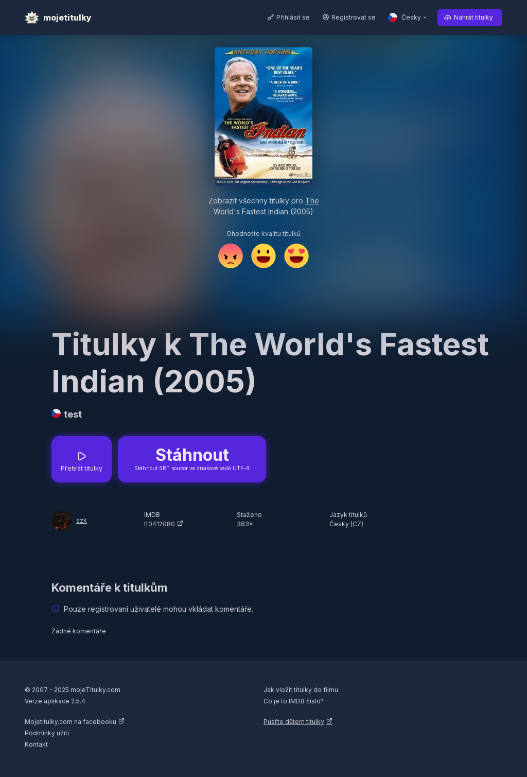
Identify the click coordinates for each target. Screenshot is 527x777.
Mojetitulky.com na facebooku (70, 722)
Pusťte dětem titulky (294, 722)
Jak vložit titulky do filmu (301, 690)
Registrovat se (353, 17)
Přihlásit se (293, 17)
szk (81, 520)
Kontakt (36, 744)
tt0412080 (159, 524)
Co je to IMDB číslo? (294, 701)
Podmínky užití (47, 733)
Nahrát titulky (473, 17)
